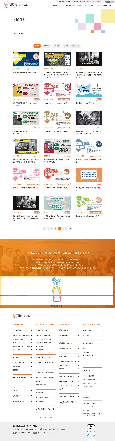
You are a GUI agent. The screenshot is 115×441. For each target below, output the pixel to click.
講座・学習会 (63, 328)
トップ (15, 33)
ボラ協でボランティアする (44, 355)
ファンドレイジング (88, 385)
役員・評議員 (16, 364)
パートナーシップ (88, 405)
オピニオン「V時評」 (19, 376)
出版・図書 (63, 354)
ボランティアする (41, 328)
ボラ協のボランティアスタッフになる (45, 362)
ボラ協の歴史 (16, 348)
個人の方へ (39, 379)
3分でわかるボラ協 (18, 337)
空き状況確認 (40, 399)
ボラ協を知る (57, 6)
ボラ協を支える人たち (19, 341)
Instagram (96, 433)
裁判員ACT (62, 387)
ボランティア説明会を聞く (43, 337)
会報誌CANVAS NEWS (71, 46)
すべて (37, 46)
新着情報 (61, 1)
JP (108, 2)
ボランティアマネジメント (90, 381)
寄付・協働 (86, 408)
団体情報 (15, 355)
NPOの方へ (90, 1)
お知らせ (47, 46)
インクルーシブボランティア (44, 415)
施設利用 (82, 1)
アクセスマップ (61, 427)
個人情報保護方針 (18, 400)
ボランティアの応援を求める (45, 370)
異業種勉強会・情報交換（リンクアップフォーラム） (91, 413)
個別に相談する (40, 348)
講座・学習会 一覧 (64, 334)
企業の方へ (99, 1)
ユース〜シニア (40, 344)
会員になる (86, 350)
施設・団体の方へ (41, 383)
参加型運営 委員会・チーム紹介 (21, 344)
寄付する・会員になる (104, 6)
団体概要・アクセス (18, 361)
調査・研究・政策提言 (66, 374)
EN (112, 2)
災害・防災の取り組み (66, 395)
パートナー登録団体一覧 (90, 378)
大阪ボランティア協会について (21, 334)
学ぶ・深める (89, 6)
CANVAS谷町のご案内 (42, 396)
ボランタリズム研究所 (65, 383)
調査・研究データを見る (66, 380)
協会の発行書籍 (63, 363)
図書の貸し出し (63, 367)
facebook (96, 429)
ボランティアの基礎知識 (43, 334)
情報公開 (15, 368)
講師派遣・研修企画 (72, 1)
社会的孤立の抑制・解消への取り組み (68, 401)
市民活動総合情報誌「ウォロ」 (68, 360)
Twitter (96, 424)
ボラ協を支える (88, 341)
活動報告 (57, 46)
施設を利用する (41, 390)
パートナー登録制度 (88, 374)
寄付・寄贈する (87, 334)
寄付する (85, 347)
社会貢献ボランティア (89, 401)
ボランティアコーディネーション (45, 408)
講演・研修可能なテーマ (66, 347)
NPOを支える (87, 328)
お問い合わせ (17, 394)
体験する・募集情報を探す (43, 341)
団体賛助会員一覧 (88, 354)
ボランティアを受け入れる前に (45, 376)
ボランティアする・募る (73, 6)
